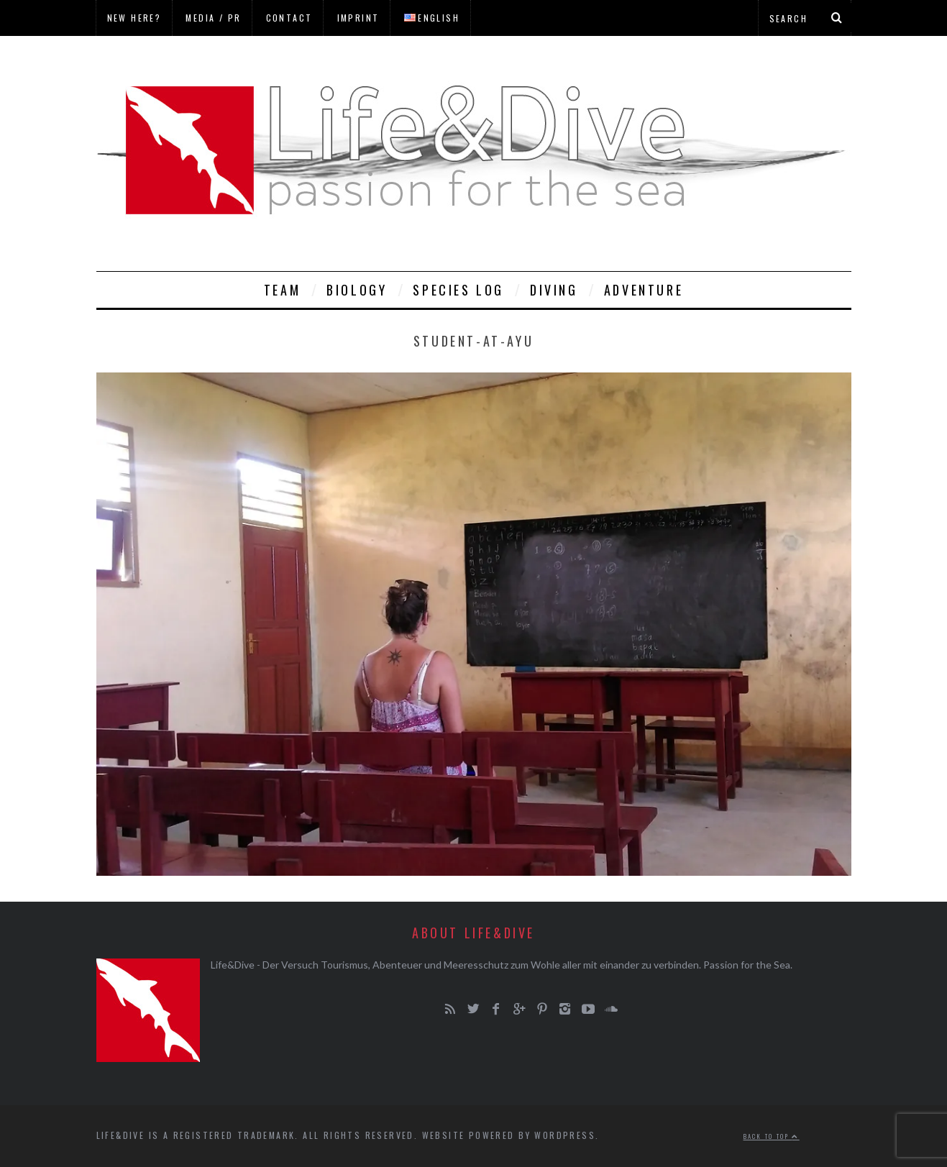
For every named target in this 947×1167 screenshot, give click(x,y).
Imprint (358, 18)
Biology (356, 289)
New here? (134, 18)
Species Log (458, 289)
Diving (554, 289)
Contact (289, 18)
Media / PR (213, 18)
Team (282, 289)
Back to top (772, 1136)
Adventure (643, 289)
